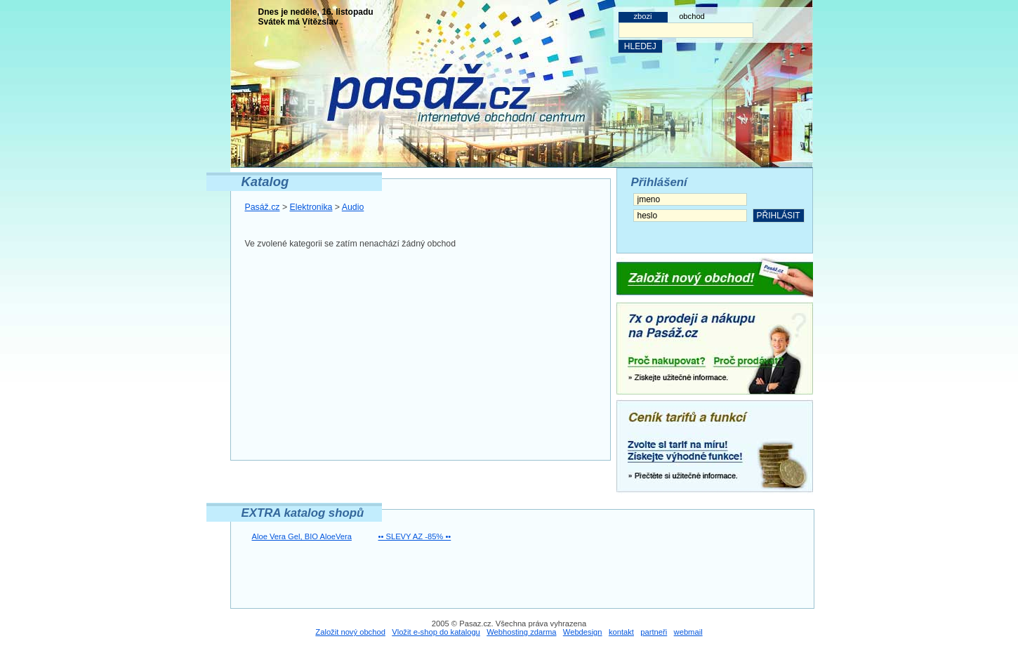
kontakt (621, 632)
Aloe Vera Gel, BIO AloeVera (302, 536)
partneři (653, 632)
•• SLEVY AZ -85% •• (414, 536)
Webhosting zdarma (521, 632)
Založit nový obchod (350, 632)
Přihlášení (659, 182)
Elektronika (311, 207)
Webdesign (582, 632)
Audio (353, 207)
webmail (688, 632)
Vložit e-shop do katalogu (436, 632)
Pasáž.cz (262, 207)
